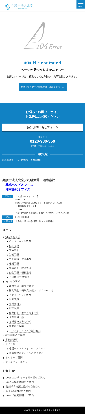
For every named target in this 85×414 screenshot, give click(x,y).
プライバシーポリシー (17, 362)
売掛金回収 (15, 303)
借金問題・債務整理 (20, 272)
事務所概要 (11, 339)
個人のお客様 (12, 236)
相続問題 (14, 245)
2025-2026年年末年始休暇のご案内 (25, 377)
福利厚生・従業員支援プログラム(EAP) (31, 290)
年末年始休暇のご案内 (18, 391)
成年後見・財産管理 (20, 268)
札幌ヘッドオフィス (19, 184)
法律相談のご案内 (15, 335)
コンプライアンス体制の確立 (25, 330)
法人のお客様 (12, 281)
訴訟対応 (14, 308)
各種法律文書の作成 (20, 321)
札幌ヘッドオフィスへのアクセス (27, 348)
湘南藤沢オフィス (17, 189)
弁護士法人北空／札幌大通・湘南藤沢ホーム (42, 87)
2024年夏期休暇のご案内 (20, 395)
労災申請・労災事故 (20, 259)
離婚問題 (14, 263)
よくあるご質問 (14, 357)
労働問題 (14, 254)
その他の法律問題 (19, 277)
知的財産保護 (16, 326)
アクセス (10, 344)
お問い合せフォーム (42, 127)
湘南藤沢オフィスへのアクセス (26, 353)
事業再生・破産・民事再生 (24, 312)
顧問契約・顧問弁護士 (21, 286)
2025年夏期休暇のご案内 (20, 382)
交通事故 (14, 250)
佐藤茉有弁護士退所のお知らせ (23, 386)
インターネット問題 (20, 241)
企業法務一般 (16, 317)
